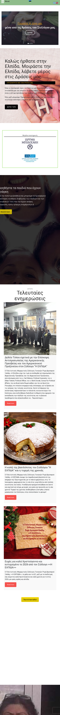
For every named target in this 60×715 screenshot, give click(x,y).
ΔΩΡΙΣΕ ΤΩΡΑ (11, 107)
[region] (30, 28)
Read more (10, 403)
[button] (28, 43)
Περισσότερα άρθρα (30, 599)
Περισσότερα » (37, 398)
